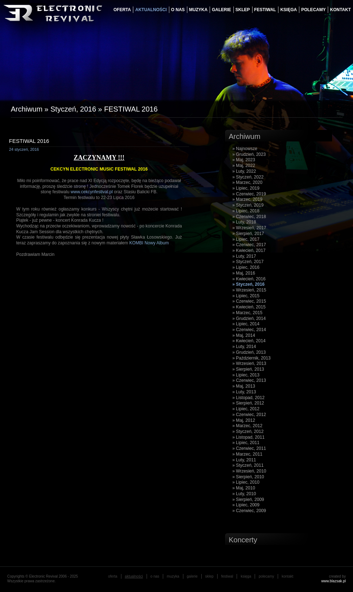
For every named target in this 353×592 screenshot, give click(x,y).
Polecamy (313, 9)
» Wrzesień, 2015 (249, 290)
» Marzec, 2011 (247, 454)
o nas (178, 9)
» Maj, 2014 (243, 335)
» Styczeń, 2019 (248, 205)
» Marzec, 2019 (247, 199)
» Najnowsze (244, 148)
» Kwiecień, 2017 (248, 250)
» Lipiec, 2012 (245, 408)
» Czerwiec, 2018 (249, 216)
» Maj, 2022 (243, 165)
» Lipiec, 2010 (245, 482)
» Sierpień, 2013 (248, 369)
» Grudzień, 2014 (249, 318)
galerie (221, 9)
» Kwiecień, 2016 (248, 278)
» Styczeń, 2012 (248, 431)
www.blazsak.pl (333, 581)
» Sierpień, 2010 (248, 476)
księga (288, 9)
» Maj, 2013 (243, 386)
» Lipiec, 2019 (245, 188)
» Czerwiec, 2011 (249, 448)
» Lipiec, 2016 (245, 267)
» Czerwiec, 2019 (249, 193)
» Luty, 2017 (244, 256)
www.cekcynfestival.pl (92, 191)
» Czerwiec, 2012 (249, 414)
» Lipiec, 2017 (245, 239)
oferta (122, 9)
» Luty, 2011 (244, 459)
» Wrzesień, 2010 (249, 471)
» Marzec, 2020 (247, 182)
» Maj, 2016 (243, 273)
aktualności (150, 9)
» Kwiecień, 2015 (248, 306)
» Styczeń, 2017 (248, 261)
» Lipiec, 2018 (245, 210)
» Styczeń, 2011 (248, 465)
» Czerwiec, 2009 (249, 510)
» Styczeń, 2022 (248, 177)
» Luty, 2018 (244, 222)
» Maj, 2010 (243, 488)
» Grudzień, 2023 (249, 154)
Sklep (243, 9)
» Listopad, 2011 (248, 437)
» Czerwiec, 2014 (249, 329)
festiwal (265, 9)
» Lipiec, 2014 (245, 323)
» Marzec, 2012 (247, 425)
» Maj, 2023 (243, 159)
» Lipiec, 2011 (245, 442)
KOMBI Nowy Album (149, 242)
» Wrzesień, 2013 (249, 363)
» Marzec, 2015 (247, 312)
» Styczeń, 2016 (248, 284)
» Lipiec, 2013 (245, 375)
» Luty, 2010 (244, 493)
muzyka (198, 9)
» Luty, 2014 (244, 346)
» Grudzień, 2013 (249, 352)
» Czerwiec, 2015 (249, 301)
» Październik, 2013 (251, 358)
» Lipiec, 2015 (245, 295)
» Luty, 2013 (244, 391)
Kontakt (340, 9)
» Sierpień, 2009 (248, 499)
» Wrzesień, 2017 (249, 227)
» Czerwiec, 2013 (249, 380)
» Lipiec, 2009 (245, 504)
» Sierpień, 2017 (248, 233)
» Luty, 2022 (244, 171)
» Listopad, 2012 (248, 397)
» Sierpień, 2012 (248, 403)
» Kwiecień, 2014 (248, 340)
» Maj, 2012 (243, 420)
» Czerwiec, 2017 (249, 244)
